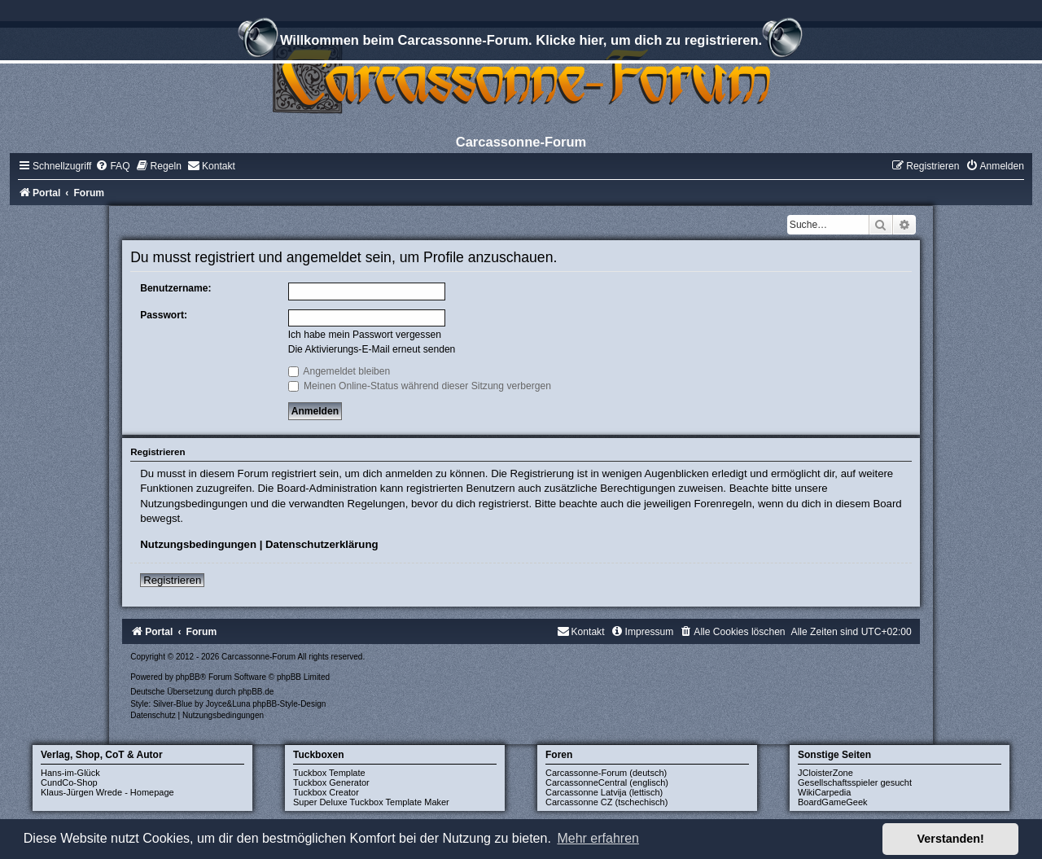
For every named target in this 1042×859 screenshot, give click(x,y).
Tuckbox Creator (326, 792)
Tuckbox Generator (331, 782)
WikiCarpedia (824, 792)
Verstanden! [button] (950, 838)
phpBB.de (256, 691)
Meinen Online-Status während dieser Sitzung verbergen (419, 386)
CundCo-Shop (69, 782)
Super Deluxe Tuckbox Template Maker (371, 802)
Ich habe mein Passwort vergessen (364, 334)
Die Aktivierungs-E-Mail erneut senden (372, 349)
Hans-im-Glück (70, 773)
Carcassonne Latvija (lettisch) (604, 792)
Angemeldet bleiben (339, 371)
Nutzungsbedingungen (198, 544)
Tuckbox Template (329, 773)
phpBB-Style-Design (289, 703)
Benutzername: (175, 288)
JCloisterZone (825, 773)
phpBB (188, 677)
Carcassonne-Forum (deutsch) (606, 773)
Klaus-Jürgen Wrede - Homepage (107, 792)
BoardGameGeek (833, 802)
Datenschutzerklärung (322, 544)
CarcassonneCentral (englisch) (606, 782)
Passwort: (163, 315)
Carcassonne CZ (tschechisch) (606, 802)
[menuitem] (112, 166)
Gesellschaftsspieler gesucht (855, 782)
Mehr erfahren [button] (598, 838)
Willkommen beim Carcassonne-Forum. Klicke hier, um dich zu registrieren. (521, 42)
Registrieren (172, 580)
